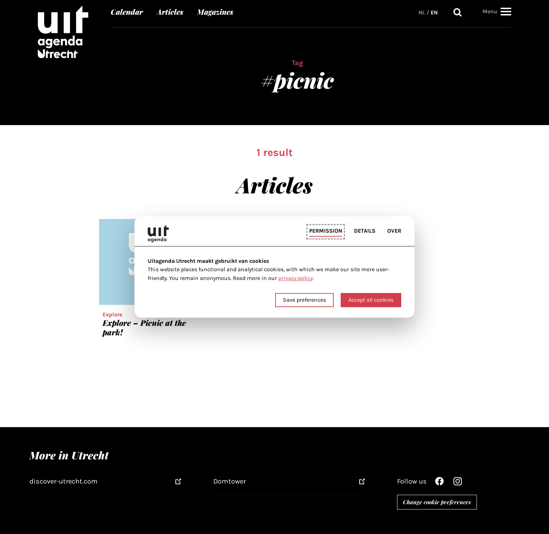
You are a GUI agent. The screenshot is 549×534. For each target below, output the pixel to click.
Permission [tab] (325, 230)
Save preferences (304, 300)
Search (457, 12)
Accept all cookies (371, 300)
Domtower (229, 481)
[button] (506, 11)
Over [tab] (394, 230)
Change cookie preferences (437, 502)
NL (421, 12)
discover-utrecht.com (63, 481)
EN (434, 12)
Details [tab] (364, 230)
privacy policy (295, 278)
